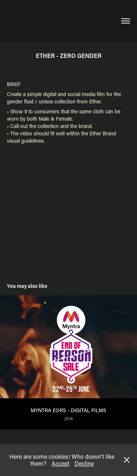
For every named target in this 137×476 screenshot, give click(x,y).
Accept (60, 463)
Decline (84, 463)
